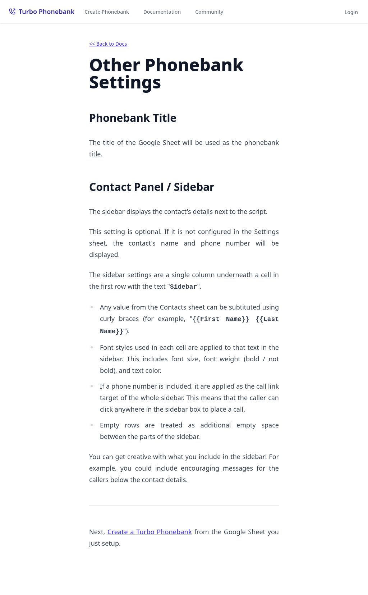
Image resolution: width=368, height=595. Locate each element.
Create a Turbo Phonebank (149, 531)
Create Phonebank (106, 11)
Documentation (162, 11)
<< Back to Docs (108, 43)
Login (351, 12)
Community (209, 11)
